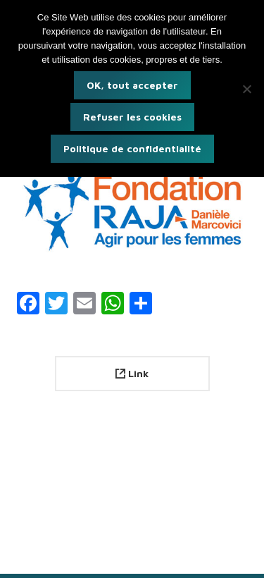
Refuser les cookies (132, 117)
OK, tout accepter (132, 85)
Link (132, 373)
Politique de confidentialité (132, 148)
